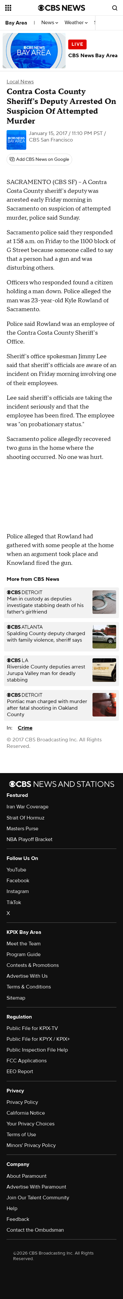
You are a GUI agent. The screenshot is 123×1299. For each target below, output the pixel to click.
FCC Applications (27, 1060)
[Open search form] (115, 8)
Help (12, 1208)
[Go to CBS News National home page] (61, 8)
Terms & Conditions (29, 986)
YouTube (16, 869)
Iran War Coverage (28, 806)
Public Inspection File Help (37, 1050)
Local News (20, 81)
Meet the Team (24, 943)
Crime (25, 728)
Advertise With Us (27, 976)
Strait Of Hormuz (26, 817)
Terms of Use (21, 1134)
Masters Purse (22, 828)
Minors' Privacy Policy (31, 1145)
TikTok (14, 902)
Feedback (18, 1219)
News (49, 23)
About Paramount (27, 1176)
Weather (76, 23)
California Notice (26, 1113)
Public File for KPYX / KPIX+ (38, 1039)
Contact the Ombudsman (35, 1230)
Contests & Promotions (33, 965)
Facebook (18, 880)
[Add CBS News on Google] (39, 159)
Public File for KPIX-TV (32, 1028)
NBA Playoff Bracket (29, 839)
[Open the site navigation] (21, 8)
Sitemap (16, 998)
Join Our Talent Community (38, 1197)
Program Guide (24, 954)
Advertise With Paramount (36, 1186)
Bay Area (16, 23)
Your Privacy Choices (30, 1123)
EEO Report (20, 1071)
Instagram (18, 891)
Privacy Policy (22, 1102)
